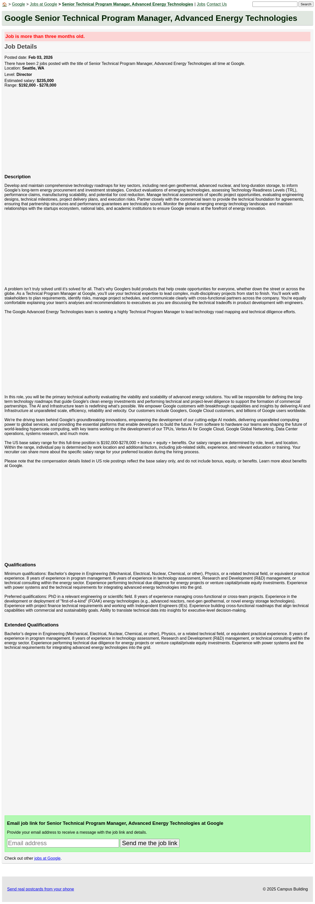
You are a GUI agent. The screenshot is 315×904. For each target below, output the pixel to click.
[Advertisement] (157, 133)
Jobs (201, 4)
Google (18, 4)
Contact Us (217, 4)
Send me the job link (149, 843)
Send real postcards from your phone (40, 889)
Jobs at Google (43, 4)
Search (306, 4)
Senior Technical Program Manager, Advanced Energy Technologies (127, 4)
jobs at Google (47, 858)
